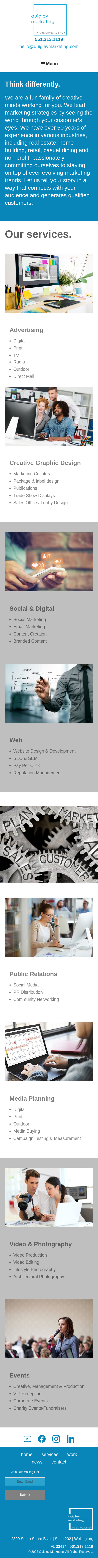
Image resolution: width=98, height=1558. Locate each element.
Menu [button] (52, 63)
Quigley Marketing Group (49, 20)
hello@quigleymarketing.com (49, 46)
